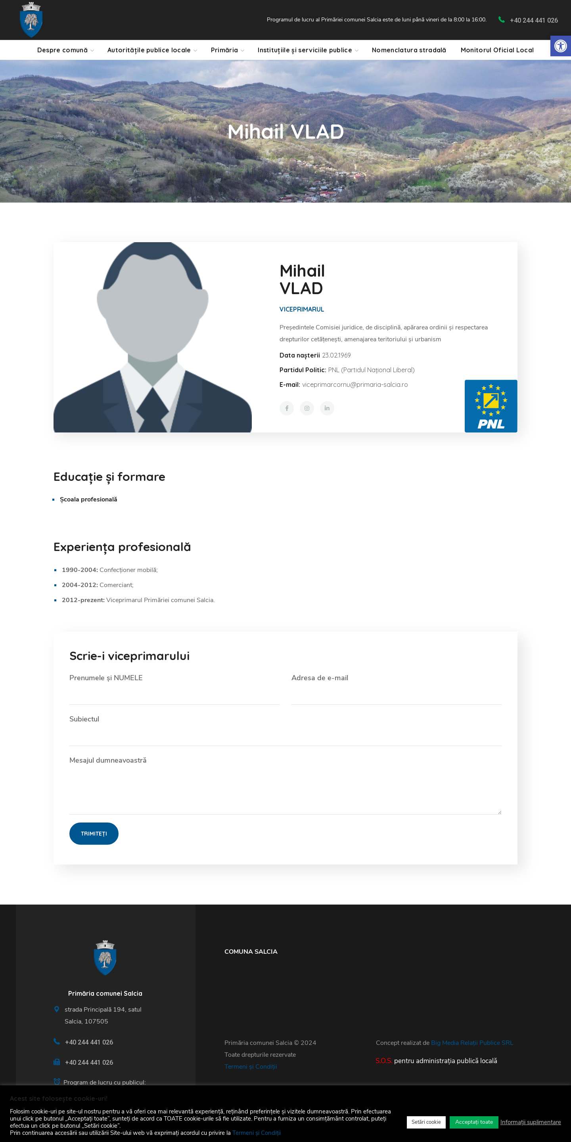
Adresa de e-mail (396, 689)
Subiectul (285, 730)
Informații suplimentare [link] (530, 1122)
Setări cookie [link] (426, 1122)
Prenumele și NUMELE (174, 689)
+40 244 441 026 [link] (534, 20)
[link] (560, 46)
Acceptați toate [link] (474, 1122)
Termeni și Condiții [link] (250, 1066)
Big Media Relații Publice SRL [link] (472, 1043)
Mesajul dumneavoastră (285, 785)
